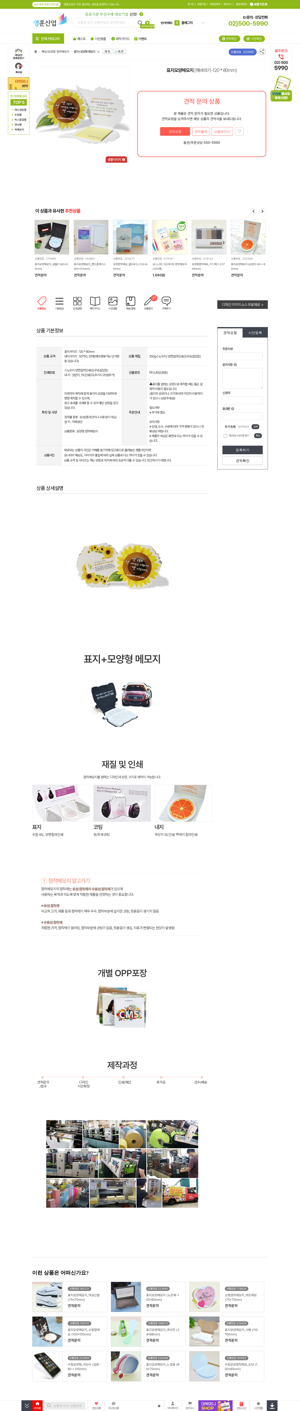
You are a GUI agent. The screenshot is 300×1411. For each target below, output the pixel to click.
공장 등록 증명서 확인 (46, 4)
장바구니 (228, 4)
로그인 (191, 4)
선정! (114, 14)
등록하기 (242, 450)
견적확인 (242, 461)
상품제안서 (222, 131)
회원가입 (201, 4)
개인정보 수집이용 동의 (238, 435)
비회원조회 (214, 4)
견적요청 (175, 131)
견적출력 (200, 131)
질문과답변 (241, 4)
